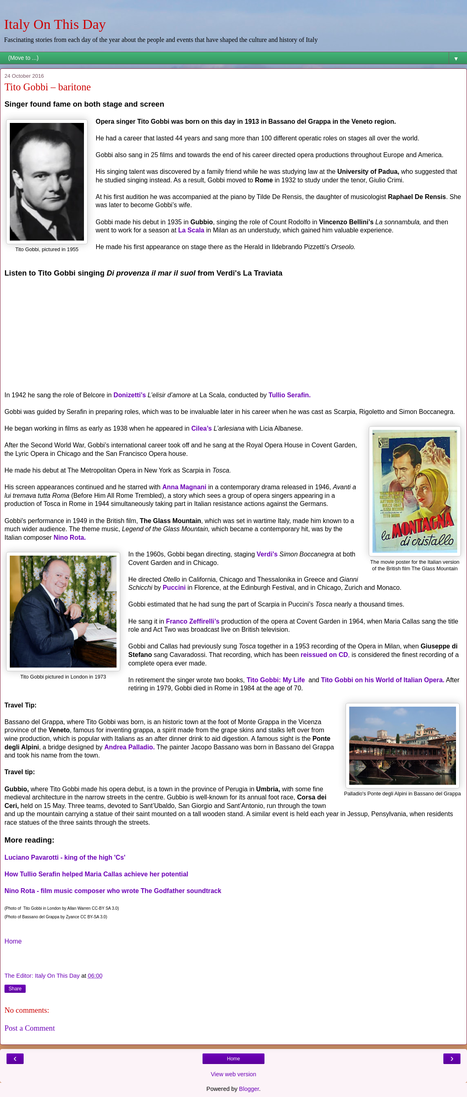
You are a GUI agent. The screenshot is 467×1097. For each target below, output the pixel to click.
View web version (233, 1074)
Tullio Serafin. (290, 395)
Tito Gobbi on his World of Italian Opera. (383, 680)
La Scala (191, 230)
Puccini (175, 587)
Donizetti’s (130, 395)
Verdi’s (267, 554)
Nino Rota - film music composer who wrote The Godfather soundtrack (112, 890)
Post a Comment (29, 1028)
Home (13, 941)
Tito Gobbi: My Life (276, 680)
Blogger (249, 1089)
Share (15, 989)
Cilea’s (201, 428)
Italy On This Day (55, 24)
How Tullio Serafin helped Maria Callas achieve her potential (96, 874)
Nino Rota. (70, 537)
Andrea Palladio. (129, 747)
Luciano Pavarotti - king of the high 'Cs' (65, 857)
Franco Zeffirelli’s (192, 621)
